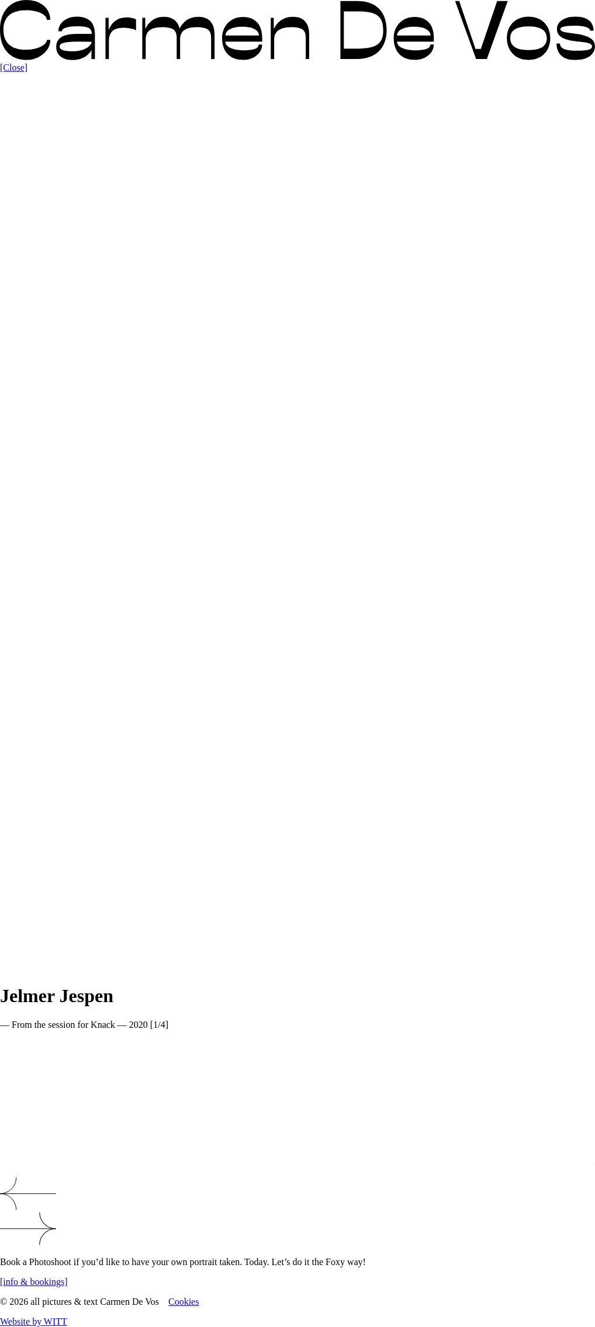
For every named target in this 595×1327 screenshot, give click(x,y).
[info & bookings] (34, 1282)
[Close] (13, 67)
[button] (297, 1194)
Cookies (183, 1302)
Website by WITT (33, 1321)
